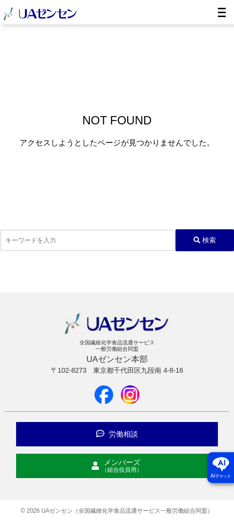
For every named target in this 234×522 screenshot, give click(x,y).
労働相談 (117, 434)
